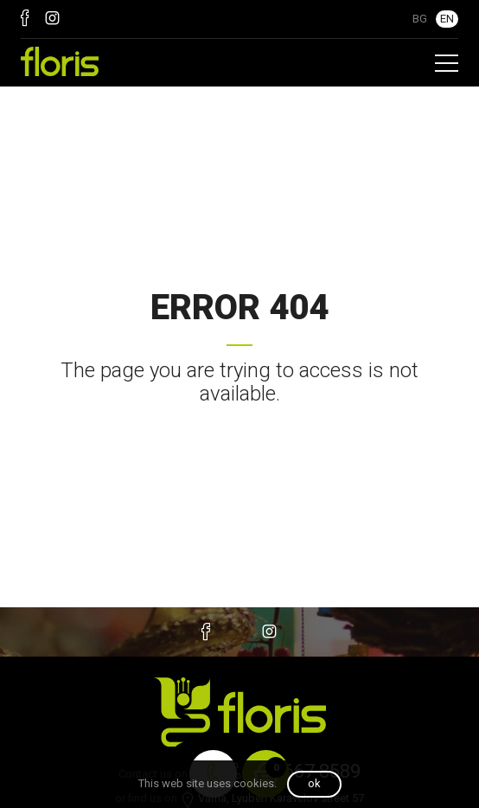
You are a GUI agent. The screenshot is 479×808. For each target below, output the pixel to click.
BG (419, 18)
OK (314, 783)
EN (447, 18)
